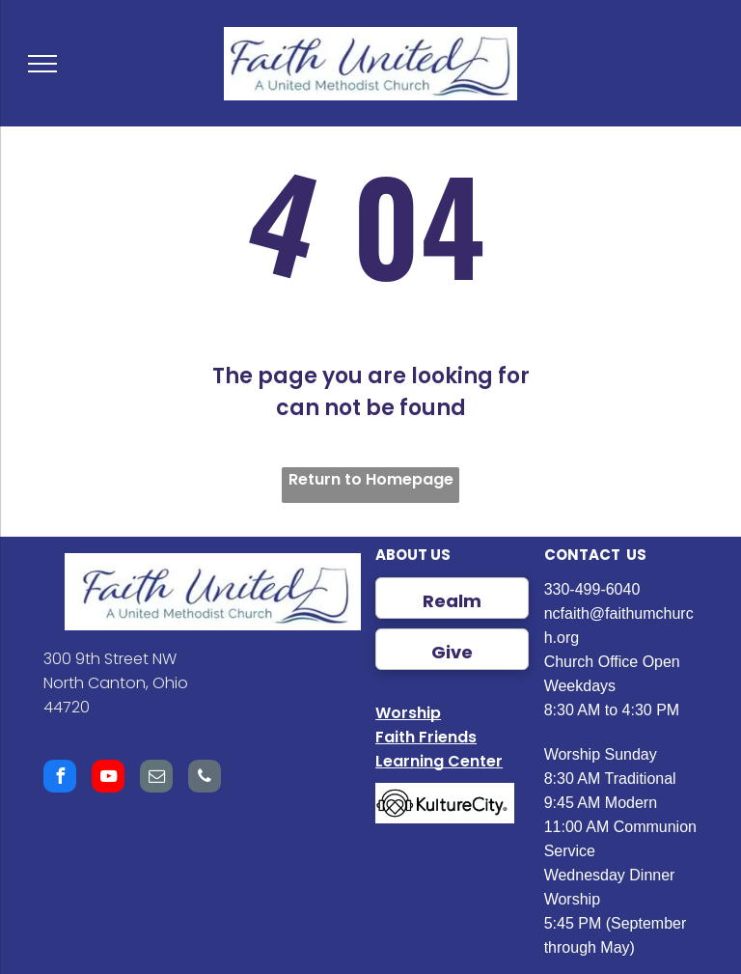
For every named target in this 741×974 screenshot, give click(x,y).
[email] (156, 778)
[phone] (204, 778)
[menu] (42, 64)
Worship (408, 713)
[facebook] (59, 778)
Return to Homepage (370, 479)
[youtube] (108, 778)
